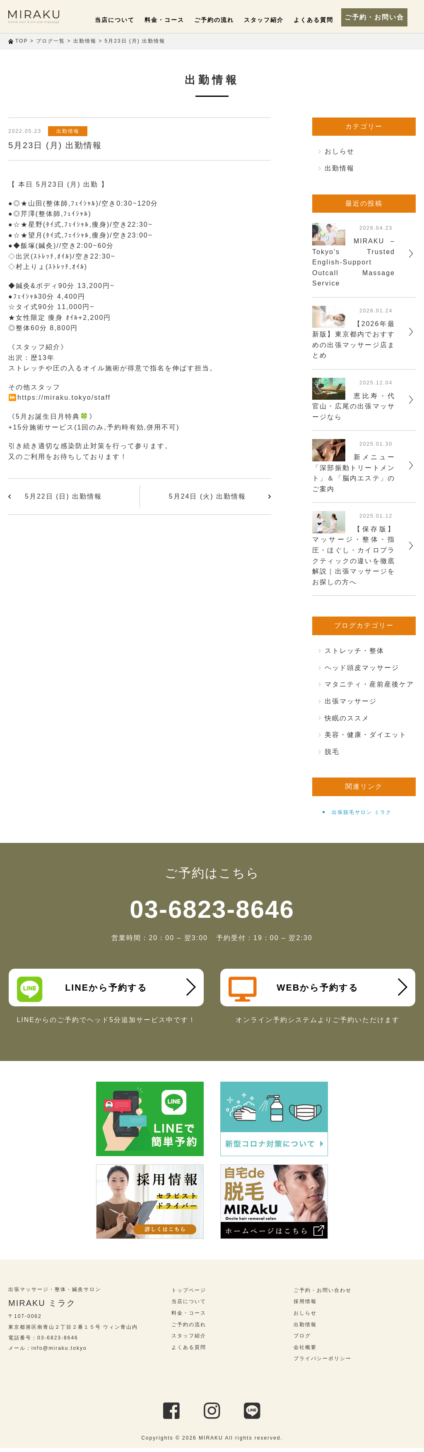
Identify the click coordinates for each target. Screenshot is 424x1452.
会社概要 (305, 1351)
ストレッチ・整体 (354, 650)
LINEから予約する (84, 989)
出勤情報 (70, 131)
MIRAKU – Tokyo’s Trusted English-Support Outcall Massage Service (353, 262)
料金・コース (177, 20)
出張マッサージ (351, 701)
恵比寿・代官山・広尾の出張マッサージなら (353, 406)
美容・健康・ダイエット (366, 734)
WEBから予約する (296, 989)
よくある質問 (315, 20)
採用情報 (305, 1305)
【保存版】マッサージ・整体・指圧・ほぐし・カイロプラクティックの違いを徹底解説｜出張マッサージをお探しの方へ (353, 556)
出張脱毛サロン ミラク (362, 812)
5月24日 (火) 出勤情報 (207, 496)
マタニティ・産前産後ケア (369, 684)
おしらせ (339, 151)
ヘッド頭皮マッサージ (362, 667)
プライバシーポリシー (323, 1363)
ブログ (302, 1340)
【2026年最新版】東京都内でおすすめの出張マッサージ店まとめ (353, 339)
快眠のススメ (347, 718)
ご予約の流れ (223, 20)
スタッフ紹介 (269, 20)
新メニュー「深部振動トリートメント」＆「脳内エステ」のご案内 (353, 473)
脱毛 (332, 751)
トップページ (188, 1294)
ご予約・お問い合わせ (378, 16)
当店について (131, 20)
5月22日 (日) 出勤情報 (63, 496)
